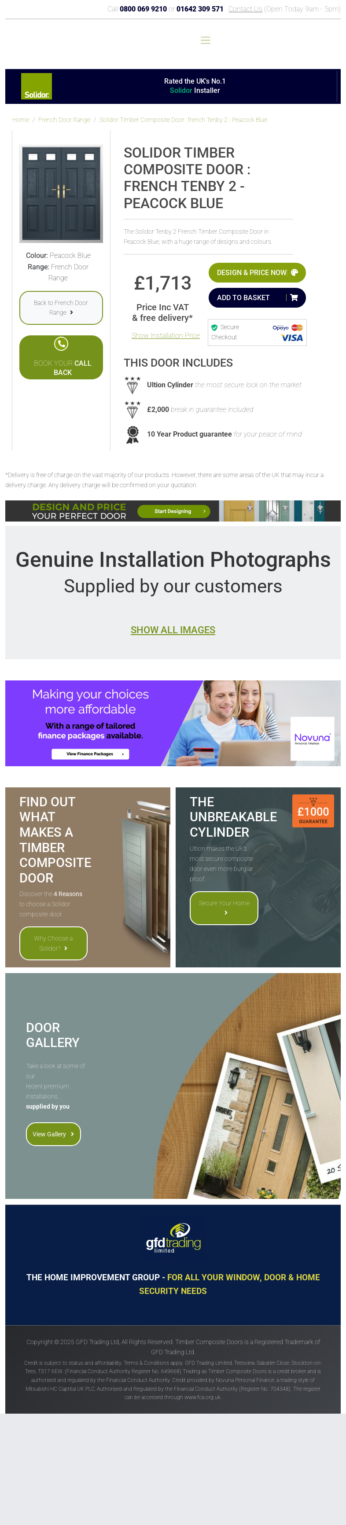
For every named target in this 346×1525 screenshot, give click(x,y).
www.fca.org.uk (202, 1397)
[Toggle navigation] (205, 40)
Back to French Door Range (61, 307)
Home (20, 120)
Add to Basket (243, 298)
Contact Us (245, 9)
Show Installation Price (166, 335)
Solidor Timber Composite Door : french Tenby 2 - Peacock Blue (183, 120)
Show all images (173, 630)
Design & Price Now (252, 272)
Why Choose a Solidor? (53, 943)
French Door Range (64, 120)
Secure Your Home (224, 908)
